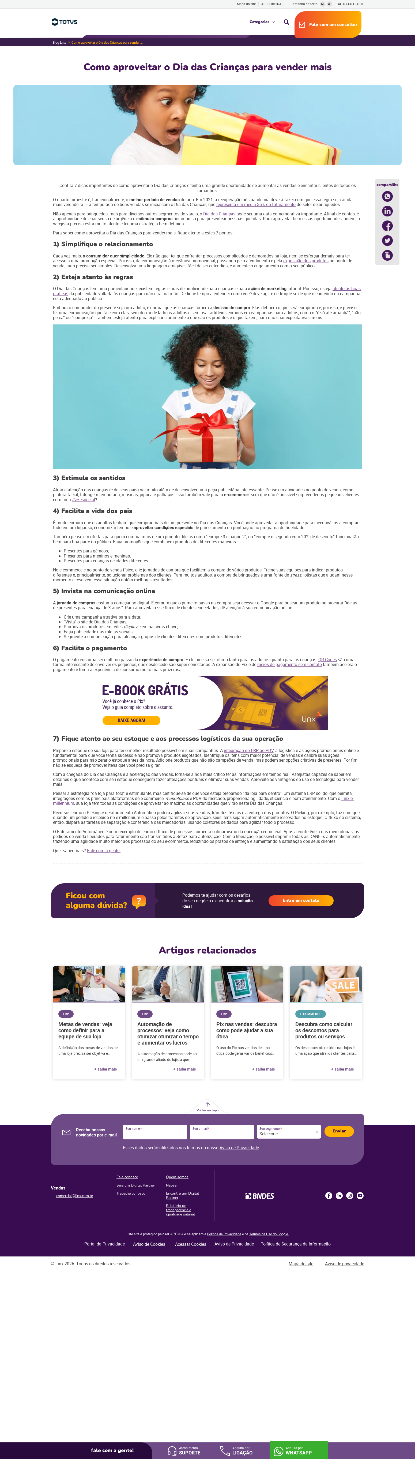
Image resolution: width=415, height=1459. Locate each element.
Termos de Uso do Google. (269, 1234)
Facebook (329, 1196)
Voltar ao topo (207, 1110)
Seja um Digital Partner (135, 1185)
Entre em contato (301, 900)
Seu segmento (270, 1129)
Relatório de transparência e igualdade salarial (180, 1210)
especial (83, 500)
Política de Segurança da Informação (296, 1244)
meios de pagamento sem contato (289, 664)
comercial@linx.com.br (74, 1195)
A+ (323, 4)
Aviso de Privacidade (239, 1148)
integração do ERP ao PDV (248, 750)
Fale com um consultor (333, 25)
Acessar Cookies (190, 1244)
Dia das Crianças (219, 214)
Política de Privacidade (224, 1234)
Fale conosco (127, 1177)
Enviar (339, 1131)
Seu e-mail (201, 1129)
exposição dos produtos (306, 261)
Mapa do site (246, 4)
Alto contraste (351, 4)
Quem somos (177, 1177)
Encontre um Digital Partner (182, 1195)
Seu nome (134, 1129)
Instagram (350, 1196)
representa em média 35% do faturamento (256, 204)
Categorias (259, 21)
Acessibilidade (273, 4)
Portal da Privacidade (104, 1244)
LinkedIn (339, 1196)
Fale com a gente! (103, 851)
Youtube (360, 1196)
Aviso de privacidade (344, 1264)
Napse (171, 1185)
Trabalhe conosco (130, 1193)
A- (329, 4)
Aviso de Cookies (149, 1244)
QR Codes (327, 660)
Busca (286, 22)
